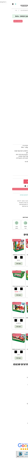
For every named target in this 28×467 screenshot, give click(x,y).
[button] (21, 263)
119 (21, 355)
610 (8, 260)
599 (6, 291)
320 (21, 323)
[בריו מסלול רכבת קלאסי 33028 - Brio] (7, 313)
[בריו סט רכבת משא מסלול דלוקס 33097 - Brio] (7, 278)
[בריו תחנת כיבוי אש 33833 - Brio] (7, 251)
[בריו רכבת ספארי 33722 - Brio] (21, 342)
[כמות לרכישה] (25, 181)
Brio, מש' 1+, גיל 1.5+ (19, 271)
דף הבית (24, 433)
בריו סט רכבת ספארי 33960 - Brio (20, 318)
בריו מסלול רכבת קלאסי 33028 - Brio (7, 318)
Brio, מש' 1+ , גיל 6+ (7, 21)
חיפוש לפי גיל (23, 388)
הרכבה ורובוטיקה (22, 381)
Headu (25, 409)
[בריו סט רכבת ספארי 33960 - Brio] (21, 314)
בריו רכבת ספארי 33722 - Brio (21, 350)
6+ (17, 167)
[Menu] (27, 4)
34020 (22, 174)
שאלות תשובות (23, 440)
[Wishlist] (3, 4)
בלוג (25, 466)
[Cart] (0, 4)
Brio (25, 405)
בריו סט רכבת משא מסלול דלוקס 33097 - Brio (7, 287)
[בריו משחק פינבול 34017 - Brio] (21, 249)
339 (21, 291)
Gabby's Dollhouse (21, 403)
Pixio (25, 416)
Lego (25, 420)
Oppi (25, 407)
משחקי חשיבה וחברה (21, 377)
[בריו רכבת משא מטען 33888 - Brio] (7, 342)
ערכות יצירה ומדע (22, 379)
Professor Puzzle (22, 418)
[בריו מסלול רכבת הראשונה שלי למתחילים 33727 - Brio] (21, 281)
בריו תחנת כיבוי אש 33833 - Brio (7, 255)
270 (21, 260)
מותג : (25, 170)
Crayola (24, 414)
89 (7, 355)
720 (9, 291)
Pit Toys (24, 421)
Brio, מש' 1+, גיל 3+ (5, 240)
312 (25, 177)
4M (26, 398)
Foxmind (24, 411)
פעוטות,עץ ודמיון (22, 383)
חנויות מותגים (23, 386)
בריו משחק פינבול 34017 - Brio (21, 255)
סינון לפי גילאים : (22, 167)
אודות (25, 435)
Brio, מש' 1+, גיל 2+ (5, 303)
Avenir (25, 402)
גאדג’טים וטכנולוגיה (21, 384)
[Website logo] (15, 5)
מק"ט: (25, 174)
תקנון (25, 437)
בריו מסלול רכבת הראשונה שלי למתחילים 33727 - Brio (20, 287)
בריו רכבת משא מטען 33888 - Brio (7, 350)
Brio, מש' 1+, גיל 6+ (19, 240)
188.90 (7, 323)
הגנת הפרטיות (23, 439)
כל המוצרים (23, 376)
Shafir (25, 412)
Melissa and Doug (21, 423)
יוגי (26, 400)
